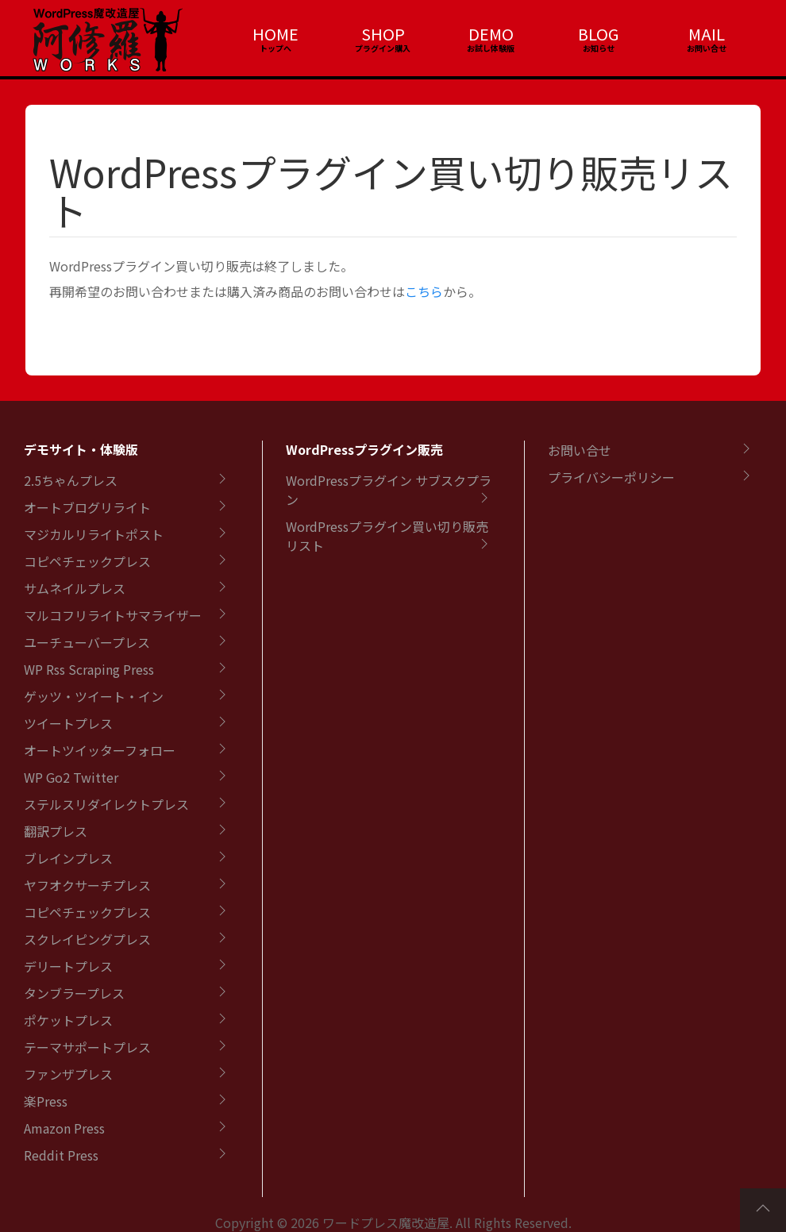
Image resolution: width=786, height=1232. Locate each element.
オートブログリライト (87, 507)
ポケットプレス (68, 1020)
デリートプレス (68, 966)
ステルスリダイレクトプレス (106, 804)
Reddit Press (61, 1155)
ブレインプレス (68, 858)
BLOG (598, 33)
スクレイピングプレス (87, 939)
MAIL (706, 33)
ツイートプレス (68, 723)
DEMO (491, 33)
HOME (275, 33)
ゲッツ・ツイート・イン (94, 696)
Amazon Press (64, 1128)
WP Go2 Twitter (71, 777)
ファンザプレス (68, 1074)
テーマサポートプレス (87, 1047)
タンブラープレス (74, 993)
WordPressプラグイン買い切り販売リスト (391, 190)
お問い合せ (579, 450)
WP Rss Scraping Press (89, 669)
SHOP (383, 33)
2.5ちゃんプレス (71, 480)
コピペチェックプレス (87, 561)
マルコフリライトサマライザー (113, 615)
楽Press (45, 1101)
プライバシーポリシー (611, 477)
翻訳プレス (55, 831)
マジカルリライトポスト (94, 534)
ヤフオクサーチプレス (87, 885)
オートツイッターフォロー (99, 750)
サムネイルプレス (74, 588)
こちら (424, 291)
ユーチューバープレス (87, 642)
